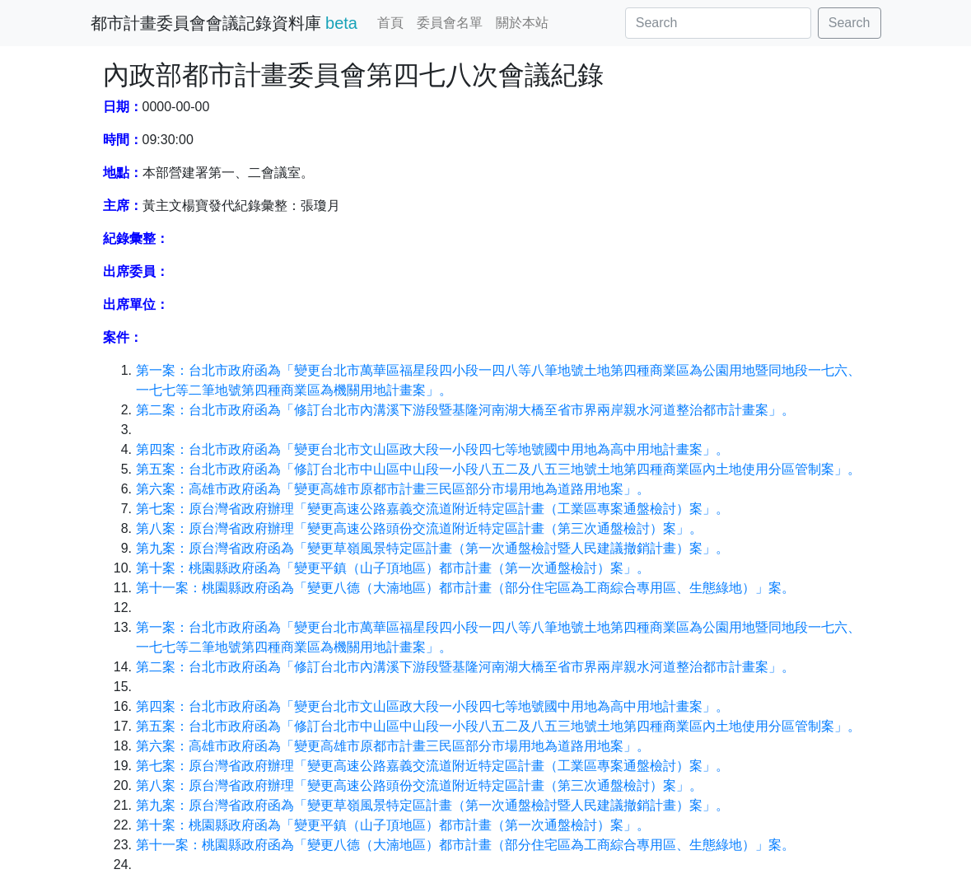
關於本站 (522, 23)
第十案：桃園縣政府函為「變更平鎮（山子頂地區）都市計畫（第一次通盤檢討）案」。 (393, 568)
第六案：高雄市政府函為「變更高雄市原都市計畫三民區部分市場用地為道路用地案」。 (393, 489)
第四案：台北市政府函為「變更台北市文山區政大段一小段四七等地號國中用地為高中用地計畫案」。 (432, 449)
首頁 (390, 23)
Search (850, 23)
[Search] (718, 23)
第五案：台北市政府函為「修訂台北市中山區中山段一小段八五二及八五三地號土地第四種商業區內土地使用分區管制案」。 (498, 469)
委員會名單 (450, 23)
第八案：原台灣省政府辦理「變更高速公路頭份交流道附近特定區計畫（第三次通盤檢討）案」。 (419, 528)
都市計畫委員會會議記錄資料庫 (224, 23)
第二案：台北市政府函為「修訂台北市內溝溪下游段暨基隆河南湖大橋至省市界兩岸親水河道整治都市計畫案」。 (465, 410)
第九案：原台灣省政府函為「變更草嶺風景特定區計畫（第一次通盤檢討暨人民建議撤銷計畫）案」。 (432, 548)
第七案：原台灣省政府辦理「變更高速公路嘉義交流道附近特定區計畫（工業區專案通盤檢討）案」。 (432, 509)
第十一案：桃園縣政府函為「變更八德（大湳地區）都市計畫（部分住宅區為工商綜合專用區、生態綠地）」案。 (465, 588)
